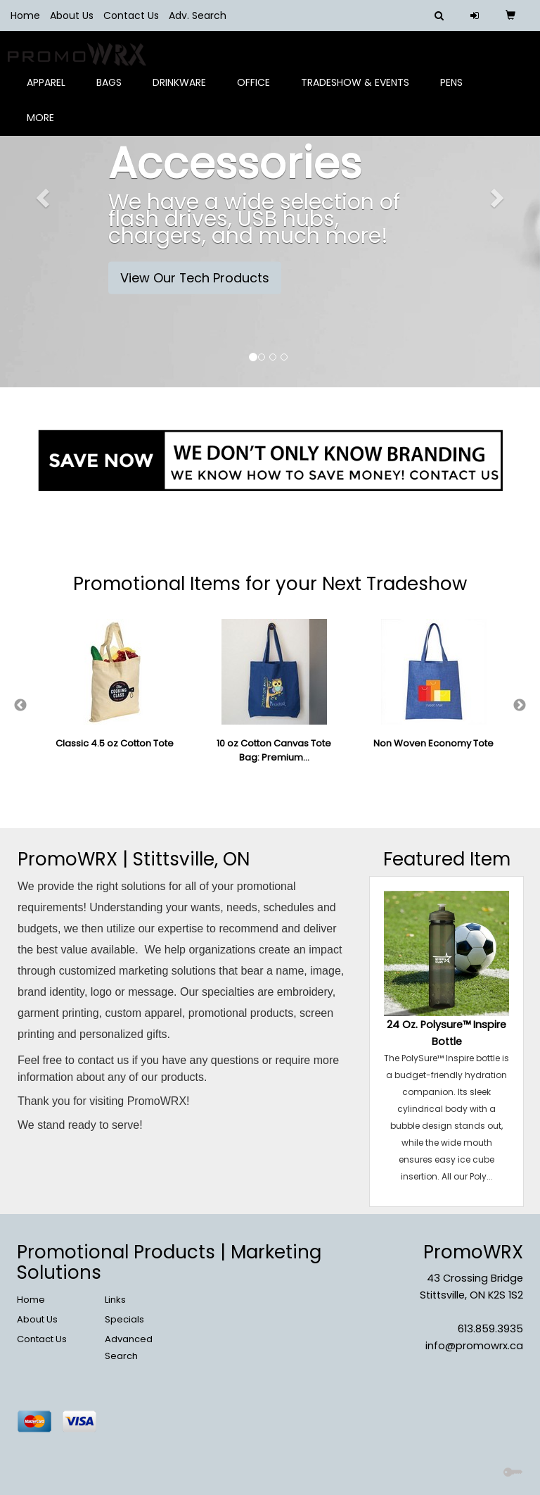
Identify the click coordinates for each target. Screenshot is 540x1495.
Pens (456, 92)
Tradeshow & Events (360, 92)
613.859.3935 (490, 1329)
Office (258, 92)
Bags (113, 92)
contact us (103, 1060)
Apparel (51, 92)
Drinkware (184, 92)
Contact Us (131, 15)
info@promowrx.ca (474, 1346)
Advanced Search (129, 1347)
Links (115, 1299)
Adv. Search (197, 15)
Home (25, 15)
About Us (72, 15)
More (45, 127)
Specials (124, 1319)
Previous (20, 706)
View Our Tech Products (195, 278)
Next (520, 706)
